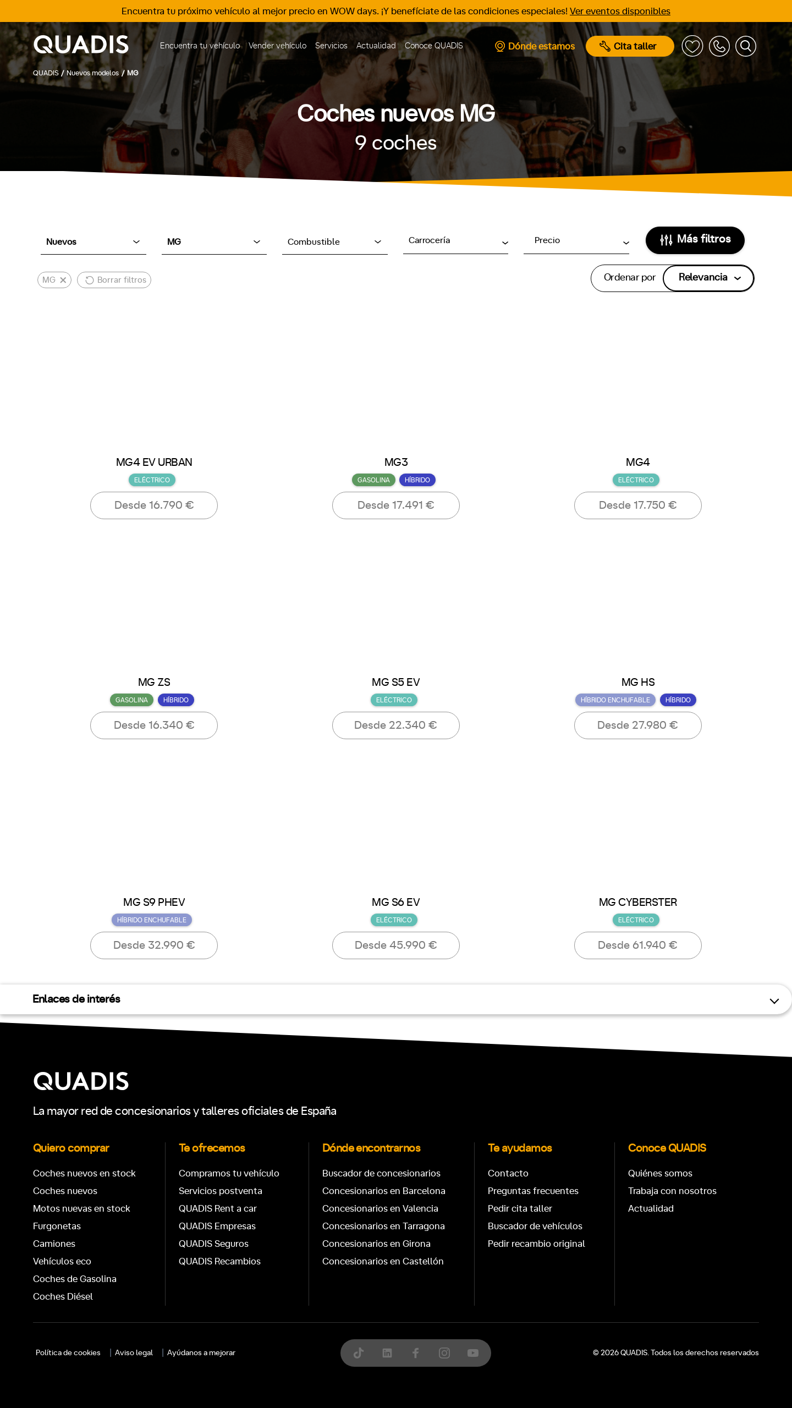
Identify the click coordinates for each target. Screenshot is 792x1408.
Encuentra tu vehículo (200, 46)
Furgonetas (57, 1226)
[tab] (315, 1321)
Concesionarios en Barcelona (384, 1191)
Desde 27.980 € (637, 725)
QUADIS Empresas (217, 1226)
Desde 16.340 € (154, 725)
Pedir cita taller (520, 1208)
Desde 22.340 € (395, 725)
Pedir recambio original (536, 1243)
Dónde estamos (534, 46)
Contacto (508, 1173)
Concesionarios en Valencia (380, 1208)
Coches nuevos (65, 1191)
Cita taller (628, 46)
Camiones (54, 1243)
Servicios (331, 46)
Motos (387, 1321)
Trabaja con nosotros (672, 1191)
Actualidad (376, 46)
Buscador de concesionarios (381, 1173)
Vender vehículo (277, 46)
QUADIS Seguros (214, 1243)
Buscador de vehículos (535, 1226)
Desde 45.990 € (396, 945)
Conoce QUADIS (434, 46)
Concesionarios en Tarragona (383, 1226)
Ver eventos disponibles (620, 11)
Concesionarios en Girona (376, 1243)
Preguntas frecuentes (533, 1191)
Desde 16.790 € (154, 505)
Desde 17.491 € (396, 505)
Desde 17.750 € (638, 505)
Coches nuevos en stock (84, 1173)
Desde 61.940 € (638, 945)
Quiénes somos (660, 1173)
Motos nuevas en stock (81, 1208)
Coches (316, 1321)
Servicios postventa (220, 1191)
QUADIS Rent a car (218, 1208)
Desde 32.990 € (154, 945)
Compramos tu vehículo (229, 1173)
